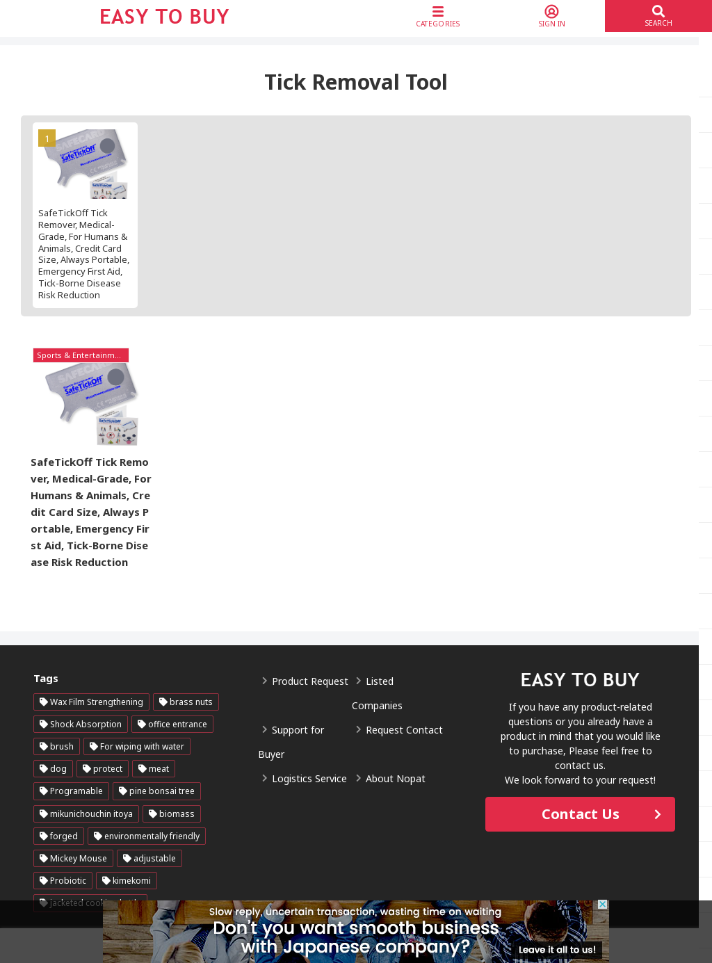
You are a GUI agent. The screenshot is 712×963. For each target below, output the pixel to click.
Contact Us (581, 813)
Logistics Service (309, 779)
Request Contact (404, 730)
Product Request (310, 681)
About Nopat (396, 779)
